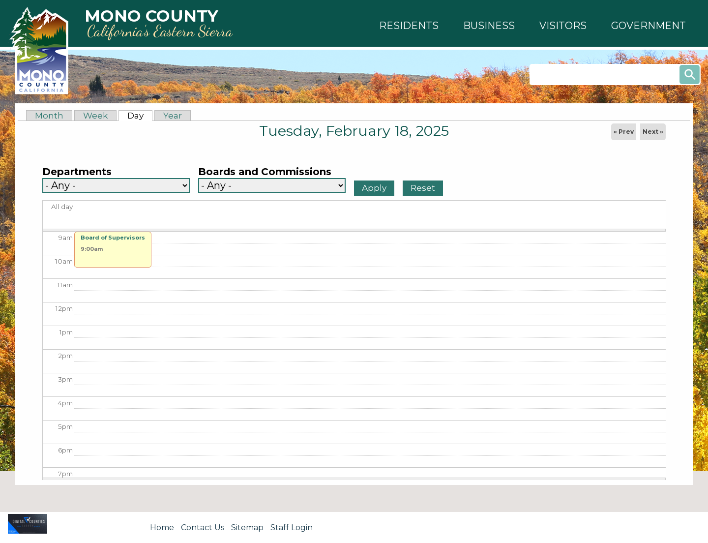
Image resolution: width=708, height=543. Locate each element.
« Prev (624, 131)
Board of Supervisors (113, 237)
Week (95, 116)
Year (172, 116)
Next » (653, 131)
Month (49, 116)
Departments (77, 172)
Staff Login (291, 527)
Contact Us (202, 527)
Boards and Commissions (264, 172)
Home (162, 527)
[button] (409, 25)
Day (139, 116)
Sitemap (247, 527)
